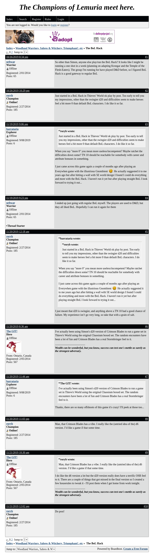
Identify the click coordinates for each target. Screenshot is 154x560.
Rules (48, 19)
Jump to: (30, 549)
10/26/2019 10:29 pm (17, 90)
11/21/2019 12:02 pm (17, 506)
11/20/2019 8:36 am (17, 326)
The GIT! (11, 331)
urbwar (10, 61)
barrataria (12, 129)
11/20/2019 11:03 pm (17, 418)
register (64, 25)
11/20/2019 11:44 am (17, 376)
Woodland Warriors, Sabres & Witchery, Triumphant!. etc (49, 48)
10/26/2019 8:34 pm (17, 57)
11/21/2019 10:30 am (17, 452)
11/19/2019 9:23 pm (17, 197)
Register (36, 19)
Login (61, 19)
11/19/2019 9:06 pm (17, 124)
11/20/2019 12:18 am (17, 231)
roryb (9, 95)
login (54, 25)
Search (23, 19)
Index (9, 19)
